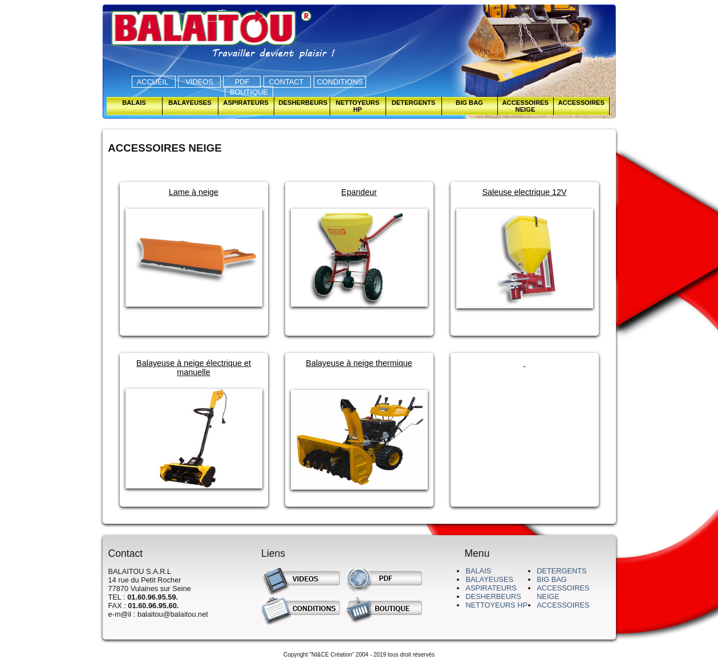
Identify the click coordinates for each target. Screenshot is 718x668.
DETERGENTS (561, 571)
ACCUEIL (153, 82)
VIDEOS (199, 82)
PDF (241, 82)
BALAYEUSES (489, 579)
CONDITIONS (340, 82)
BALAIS (478, 571)
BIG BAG (552, 579)
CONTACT (287, 82)
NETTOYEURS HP (496, 605)
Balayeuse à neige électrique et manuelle (193, 368)
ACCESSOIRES (563, 605)
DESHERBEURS (493, 596)
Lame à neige (193, 192)
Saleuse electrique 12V (524, 192)
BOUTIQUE (249, 92)
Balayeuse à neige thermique (359, 363)
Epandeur (358, 192)
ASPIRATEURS (490, 588)
